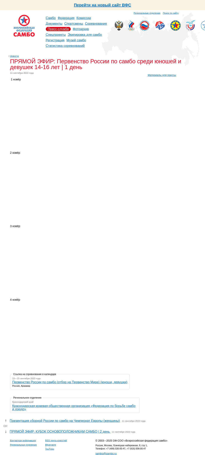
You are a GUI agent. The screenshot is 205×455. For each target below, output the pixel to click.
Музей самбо (76, 40)
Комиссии (84, 18)
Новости (14, 56)
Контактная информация (23, 440)
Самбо (51, 18)
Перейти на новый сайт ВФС (102, 5)
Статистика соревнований (65, 45)
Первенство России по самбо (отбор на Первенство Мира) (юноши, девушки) (69, 382)
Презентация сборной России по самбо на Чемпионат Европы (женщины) (65, 420)
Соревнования (96, 23)
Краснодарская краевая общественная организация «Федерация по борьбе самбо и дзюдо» (73, 407)
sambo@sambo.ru (106, 453)
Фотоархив (81, 29)
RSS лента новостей (56, 440)
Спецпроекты (56, 34)
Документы (54, 23)
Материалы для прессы (162, 75)
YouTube (49, 449)
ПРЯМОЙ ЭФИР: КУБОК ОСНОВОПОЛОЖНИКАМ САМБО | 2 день (60, 431)
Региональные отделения (147, 13)
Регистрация (55, 40)
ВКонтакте (50, 445)
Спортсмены (73, 23)
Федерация (66, 18)
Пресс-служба (58, 29)
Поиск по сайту (171, 13)
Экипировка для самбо (85, 34)
